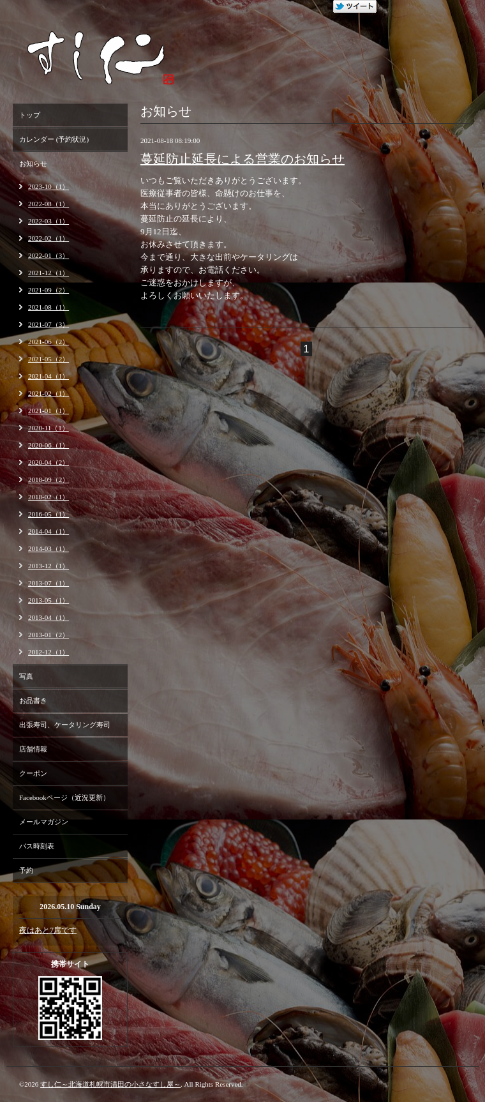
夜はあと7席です (48, 930)
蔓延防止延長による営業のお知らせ (242, 159)
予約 (26, 870)
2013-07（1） (48, 583)
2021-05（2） (48, 359)
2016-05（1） (48, 514)
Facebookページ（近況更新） (64, 797)
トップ (29, 115)
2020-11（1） (48, 428)
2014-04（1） (48, 531)
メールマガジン (43, 822)
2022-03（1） (48, 221)
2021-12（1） (48, 272)
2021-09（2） (48, 290)
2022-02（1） (48, 238)
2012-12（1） (48, 652)
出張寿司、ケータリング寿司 (64, 724)
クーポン (33, 773)
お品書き (33, 700)
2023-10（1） (48, 186)
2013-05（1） (48, 600)
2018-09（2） (48, 479)
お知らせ (33, 163)
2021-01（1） (48, 410)
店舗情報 (33, 749)
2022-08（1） (48, 204)
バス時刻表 (36, 846)
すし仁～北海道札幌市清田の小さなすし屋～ (110, 1084)
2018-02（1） (48, 497)
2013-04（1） (48, 617)
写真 (26, 676)
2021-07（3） (48, 324)
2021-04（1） (48, 376)
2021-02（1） (48, 393)
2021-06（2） (48, 341)
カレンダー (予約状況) (54, 139)
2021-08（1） (48, 307)
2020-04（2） (48, 462)
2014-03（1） (48, 548)
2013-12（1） (48, 566)
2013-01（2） (48, 634)
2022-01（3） (48, 255)
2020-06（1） (48, 445)
